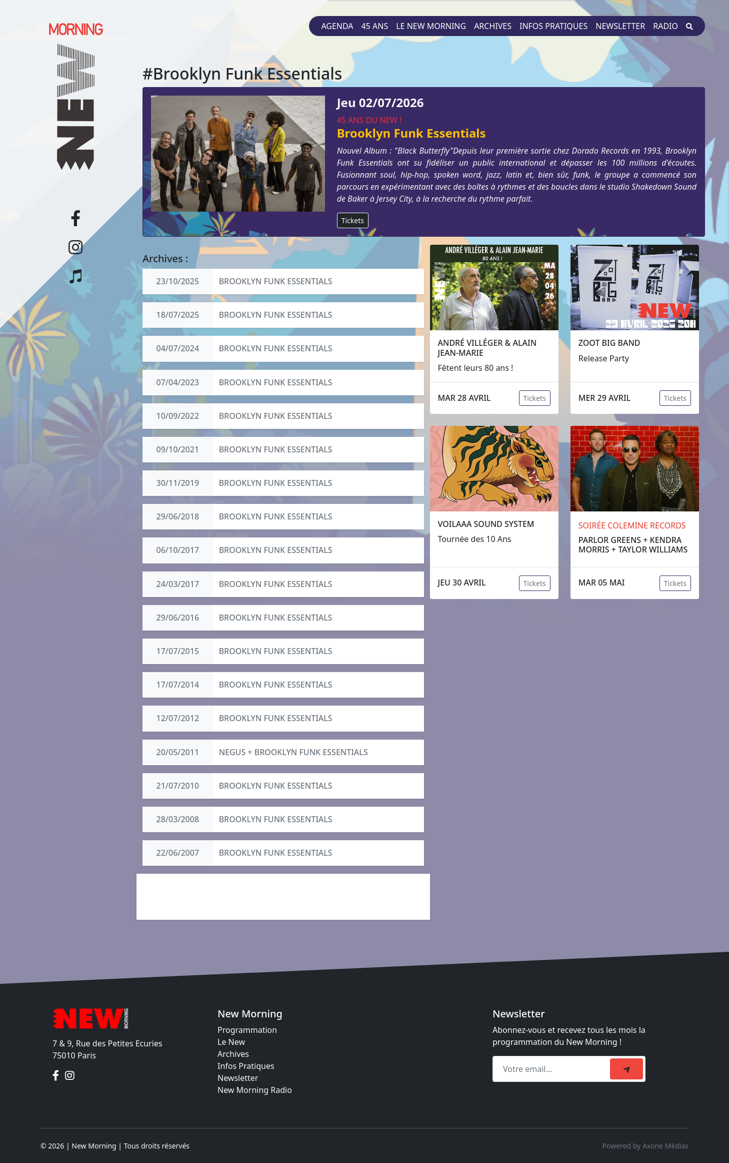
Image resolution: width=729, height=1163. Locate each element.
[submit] (626, 1068)
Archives (493, 26)
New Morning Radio (255, 1089)
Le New (231, 1041)
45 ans (375, 26)
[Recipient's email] (552, 1068)
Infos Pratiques (246, 1065)
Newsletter (620, 26)
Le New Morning (431, 26)
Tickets (353, 220)
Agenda (337, 26)
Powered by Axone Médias (645, 1145)
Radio (665, 26)
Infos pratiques (554, 26)
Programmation (247, 1029)
